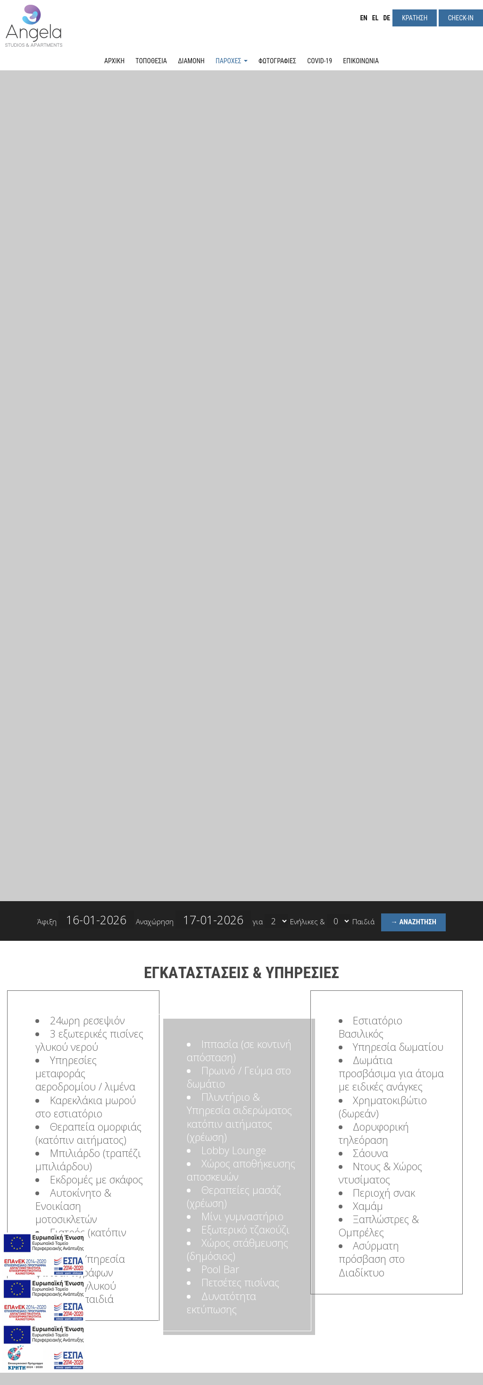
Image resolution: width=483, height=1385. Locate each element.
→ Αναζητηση (413, 922)
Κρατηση (414, 18)
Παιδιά (363, 921)
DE (386, 18)
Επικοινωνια (361, 61)
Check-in (461, 18)
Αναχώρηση (193, 920)
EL (375, 18)
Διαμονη (191, 61)
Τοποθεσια (151, 61)
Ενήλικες (304, 921)
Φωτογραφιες (277, 61)
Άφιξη (85, 920)
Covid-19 (319, 61)
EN (363, 18)
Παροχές (232, 61)
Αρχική (114, 61)
